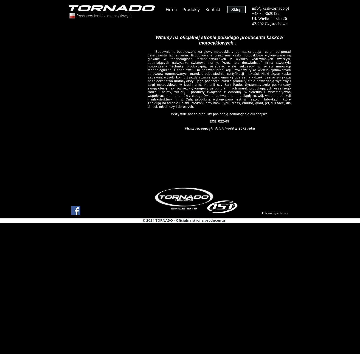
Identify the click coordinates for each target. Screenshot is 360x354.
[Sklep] (236, 9)
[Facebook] (75, 210)
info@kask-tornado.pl (270, 8)
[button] (275, 213)
